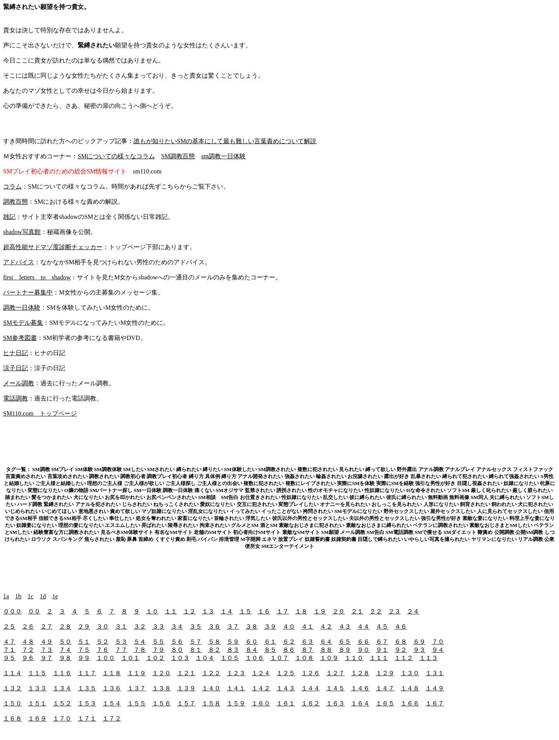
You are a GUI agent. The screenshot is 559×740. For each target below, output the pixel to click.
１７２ (111, 718)
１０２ (155, 658)
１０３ (180, 658)
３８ (251, 626)
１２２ (211, 673)
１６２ (310, 703)
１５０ (12, 703)
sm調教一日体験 (223, 156)
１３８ (161, 688)
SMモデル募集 (23, 322)
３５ (195, 626)
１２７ (335, 673)
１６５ (385, 703)
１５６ (161, 703)
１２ (189, 611)
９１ (382, 649)
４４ (363, 626)
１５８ (211, 703)
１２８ (360, 673)
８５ (270, 649)
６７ (382, 641)
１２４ (261, 673)
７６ (102, 649)
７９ (158, 649)
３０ (102, 626)
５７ (195, 641)
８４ (251, 649)
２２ (376, 611)
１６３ (335, 703)
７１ (9, 649)
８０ (177, 649)
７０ (438, 641)
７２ (28, 649)
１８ (301, 611)
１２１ (186, 673)
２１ (357, 611)
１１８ (111, 673)
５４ (140, 641)
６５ (345, 641)
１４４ (310, 688)
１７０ (62, 718)
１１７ (87, 673)
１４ (226, 611)
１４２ (261, 688)
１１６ (62, 673)
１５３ (87, 703)
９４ (438, 649)
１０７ (279, 658)
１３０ (410, 673)
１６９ (37, 718)
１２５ (285, 673)
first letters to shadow (37, 277)
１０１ (130, 658)
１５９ (236, 703)
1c (30, 596)
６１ (270, 641)
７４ (65, 649)
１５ (245, 611)
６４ (326, 641)
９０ (363, 649)
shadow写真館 (22, 232)
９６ (28, 658)
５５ (158, 641)
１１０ (354, 658)
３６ (214, 626)
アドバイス (18, 262)
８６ (289, 649)
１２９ (385, 673)
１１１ (379, 658)
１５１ (37, 703)
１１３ (428, 658)
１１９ (136, 673)
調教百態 (15, 201)
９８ (65, 658)
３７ (233, 626)
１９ (320, 611)
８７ (307, 649)
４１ (307, 626)
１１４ (12, 673)
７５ (84, 649)
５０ (65, 641)
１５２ (62, 703)
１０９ (329, 658)
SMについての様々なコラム (116, 156)
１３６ (111, 688)
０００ (12, 611)
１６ (264, 611)
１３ (208, 611)
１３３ (37, 688)
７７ (121, 649)
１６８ (12, 718)
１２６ (310, 673)
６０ (251, 641)
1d (43, 596)
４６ (400, 626)
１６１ (285, 703)
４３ (345, 626)
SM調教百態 (178, 156)
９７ (46, 658)
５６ (177, 641)
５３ (121, 641)
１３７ (136, 688)
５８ (214, 641)
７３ (46, 649)
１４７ (385, 688)
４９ (46, 641)
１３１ (434, 673)
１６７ (434, 703)
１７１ (87, 718)
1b (18, 596)
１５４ (111, 703)
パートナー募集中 (28, 292)
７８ (140, 649)
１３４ (62, 688)
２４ (413, 611)
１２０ (161, 673)
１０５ (229, 658)
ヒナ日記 (15, 353)
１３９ (186, 688)
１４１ (236, 688)
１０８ (304, 658)
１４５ (335, 688)
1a (6, 596)
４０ (289, 626)
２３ (394, 611)
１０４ (205, 658)
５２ (102, 641)
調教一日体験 (21, 307)
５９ (233, 641)
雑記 (9, 216)
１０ (152, 611)
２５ (9, 626)
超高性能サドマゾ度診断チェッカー (52, 247)
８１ (195, 649)
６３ (307, 641)
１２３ (236, 673)
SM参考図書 (20, 337)
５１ (84, 641)
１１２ (403, 658)
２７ (46, 626)
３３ (158, 626)
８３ (233, 649)
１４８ (410, 688)
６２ (289, 641)
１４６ (360, 688)
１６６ (410, 703)
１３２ (12, 688)
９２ (400, 649)
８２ (214, 649)
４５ (382, 626)
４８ (28, 641)
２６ (28, 626)
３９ (270, 626)
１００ (105, 658)
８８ (326, 649)
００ (34, 611)
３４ (177, 626)
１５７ (186, 703)
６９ (419, 641)
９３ (419, 649)
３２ (140, 626)
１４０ (211, 688)
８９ (345, 649)
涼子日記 (15, 368)
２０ (338, 611)
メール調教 (18, 383)
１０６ (254, 658)
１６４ (360, 703)
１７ (282, 611)
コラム (12, 186)
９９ (84, 658)
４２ (326, 626)
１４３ (285, 688)
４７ (9, 641)
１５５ (136, 703)
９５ (9, 658)
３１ (121, 626)
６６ (363, 641)
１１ (171, 611)
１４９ (434, 688)
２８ (65, 626)
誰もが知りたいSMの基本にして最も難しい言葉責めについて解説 (225, 141)
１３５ (87, 688)
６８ (400, 641)
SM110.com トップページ (40, 413)
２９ (84, 626)
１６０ (261, 703)
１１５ (37, 673)
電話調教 (15, 398)
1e (55, 596)
